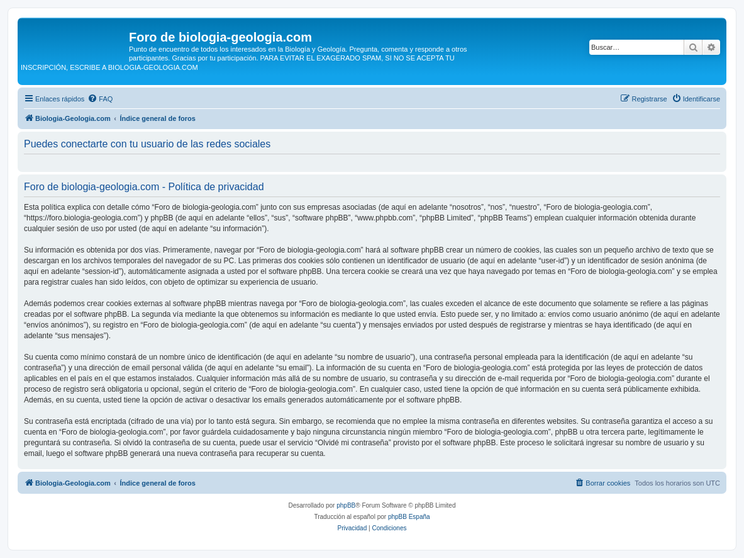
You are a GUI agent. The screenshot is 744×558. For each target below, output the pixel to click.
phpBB (345, 505)
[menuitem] (100, 98)
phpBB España (409, 516)
